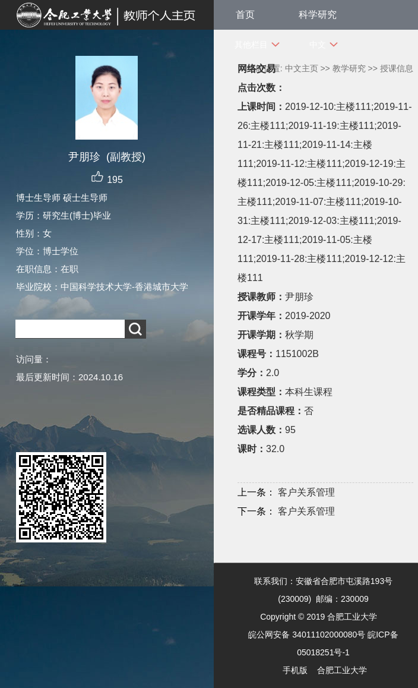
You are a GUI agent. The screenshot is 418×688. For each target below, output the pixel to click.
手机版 (295, 670)
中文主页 (301, 68)
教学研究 (349, 68)
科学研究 (318, 15)
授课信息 (396, 68)
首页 (245, 15)
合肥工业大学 (342, 670)
